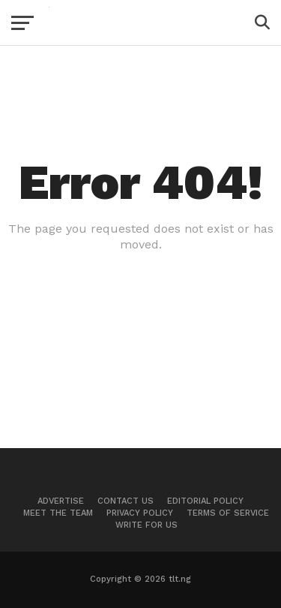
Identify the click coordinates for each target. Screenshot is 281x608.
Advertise (60, 501)
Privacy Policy (139, 513)
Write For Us (146, 525)
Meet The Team (58, 513)
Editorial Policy (205, 501)
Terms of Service (228, 513)
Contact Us (125, 501)
